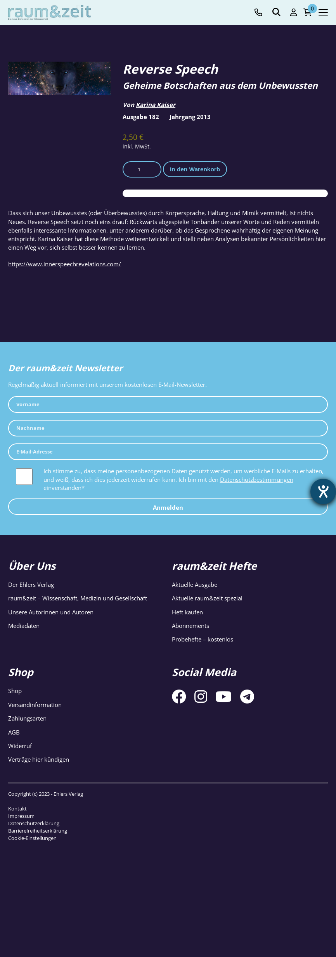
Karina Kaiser (155, 105)
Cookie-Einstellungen (32, 838)
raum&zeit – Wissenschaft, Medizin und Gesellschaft (77, 598)
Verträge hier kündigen (38, 759)
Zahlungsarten (27, 718)
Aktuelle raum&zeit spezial (207, 598)
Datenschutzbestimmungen (256, 480)
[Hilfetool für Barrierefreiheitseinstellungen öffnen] (323, 491)
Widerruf (20, 746)
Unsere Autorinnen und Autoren (51, 612)
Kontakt (17, 808)
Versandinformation (35, 705)
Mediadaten (24, 626)
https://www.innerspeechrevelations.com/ (64, 264)
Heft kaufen (187, 612)
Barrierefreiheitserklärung (37, 830)
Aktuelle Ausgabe (194, 585)
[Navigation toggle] (323, 12)
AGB (14, 732)
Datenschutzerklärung (33, 823)
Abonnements (190, 626)
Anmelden (168, 507)
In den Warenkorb (195, 169)
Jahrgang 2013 (190, 117)
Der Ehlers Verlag (31, 585)
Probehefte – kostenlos (202, 639)
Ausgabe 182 (141, 117)
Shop (15, 691)
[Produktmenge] (142, 169)
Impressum (21, 815)
